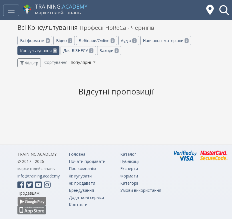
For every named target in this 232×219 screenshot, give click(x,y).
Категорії (129, 183)
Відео (64, 40)
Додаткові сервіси (86, 197)
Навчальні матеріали (166, 40)
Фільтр (29, 63)
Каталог (128, 154)
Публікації (129, 161)
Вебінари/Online (97, 40)
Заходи (109, 50)
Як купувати (80, 176)
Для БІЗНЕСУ (78, 50)
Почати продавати (87, 161)
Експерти (129, 168)
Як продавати (82, 183)
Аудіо (128, 40)
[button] (224, 10)
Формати (129, 176)
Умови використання (140, 190)
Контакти (78, 204)
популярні (81, 62)
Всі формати (35, 40)
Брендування (81, 190)
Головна (77, 154)
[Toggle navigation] (11, 10)
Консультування (38, 50)
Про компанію (82, 168)
